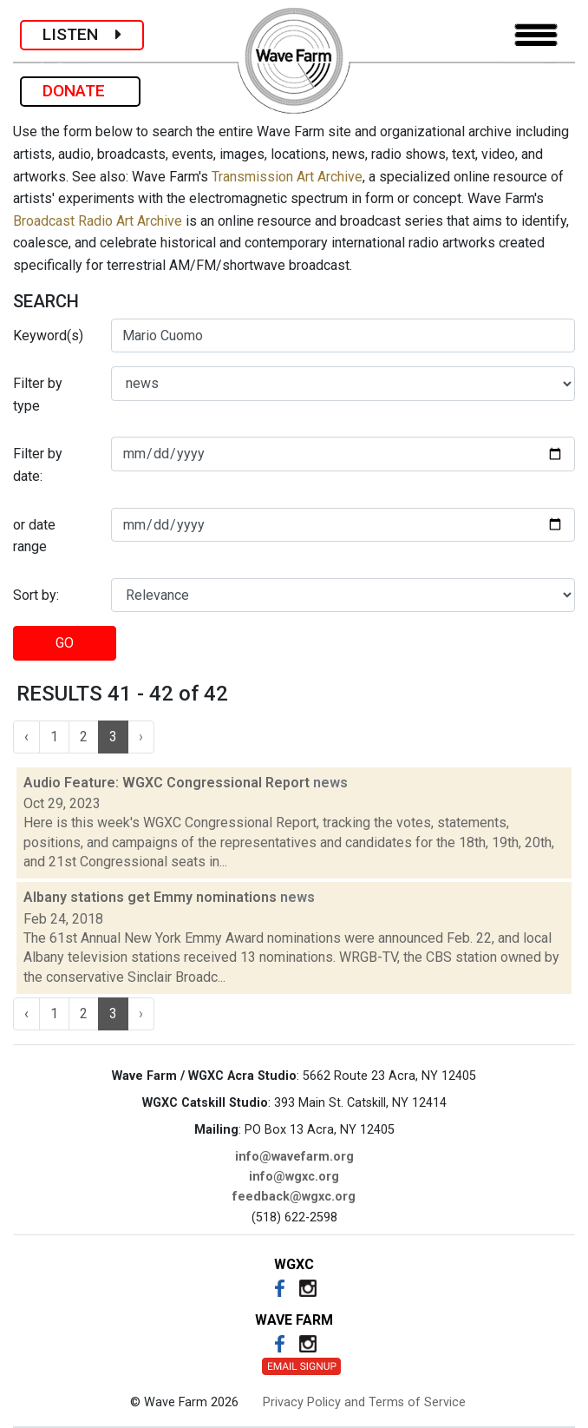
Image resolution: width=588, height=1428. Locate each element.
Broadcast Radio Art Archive (97, 221)
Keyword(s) (48, 335)
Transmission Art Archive (287, 176)
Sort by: (36, 595)
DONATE (80, 91)
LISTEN (81, 34)
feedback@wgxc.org (294, 1196)
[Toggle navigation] (536, 35)
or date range (34, 536)
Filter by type (37, 394)
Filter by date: (37, 464)
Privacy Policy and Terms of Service (364, 1402)
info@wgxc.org (294, 1176)
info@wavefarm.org (294, 1156)
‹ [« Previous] (26, 736)
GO (65, 643)
